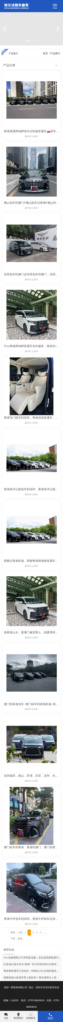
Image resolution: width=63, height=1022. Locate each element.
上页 (20, 932)
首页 (12, 932)
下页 (12, 938)
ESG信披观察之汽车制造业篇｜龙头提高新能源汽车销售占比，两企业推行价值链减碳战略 (32, 957)
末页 (20, 938)
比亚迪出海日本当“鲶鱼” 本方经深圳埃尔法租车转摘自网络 (32, 964)
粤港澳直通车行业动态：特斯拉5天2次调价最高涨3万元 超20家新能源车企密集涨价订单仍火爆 (32, 971)
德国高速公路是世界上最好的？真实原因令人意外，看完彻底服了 (32, 977)
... (44, 932)
